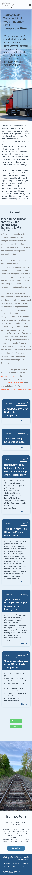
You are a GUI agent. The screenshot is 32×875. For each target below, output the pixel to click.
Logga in (25, 864)
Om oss (7, 864)
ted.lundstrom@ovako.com (12, 383)
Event (25, 867)
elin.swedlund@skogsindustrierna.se (16, 389)
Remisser (16, 864)
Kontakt (7, 867)
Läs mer (24, 421)
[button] (29, 4)
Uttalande (16, 867)
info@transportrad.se (10, 376)
